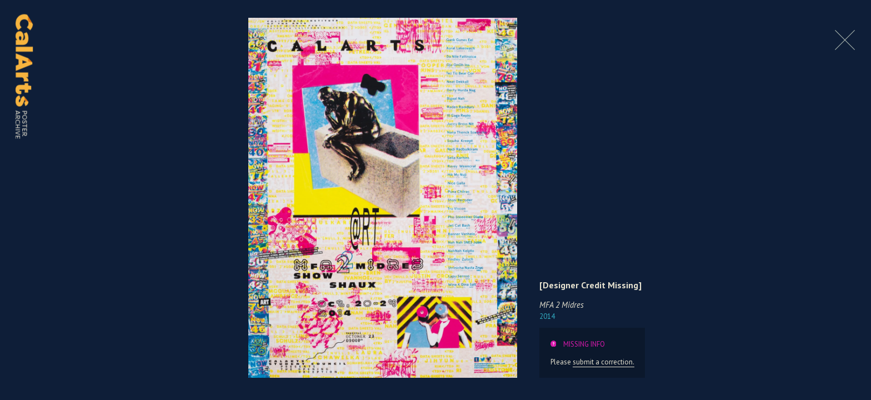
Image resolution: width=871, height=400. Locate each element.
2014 (547, 316)
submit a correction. (603, 362)
